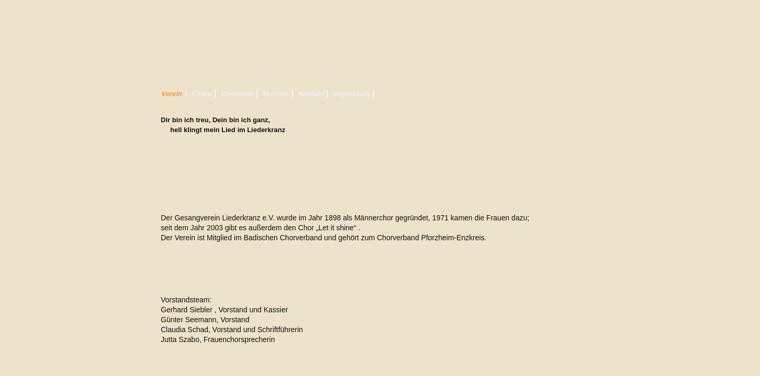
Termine (276, 94)
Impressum (352, 94)
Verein (171, 94)
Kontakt (311, 94)
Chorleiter (237, 94)
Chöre (201, 94)
